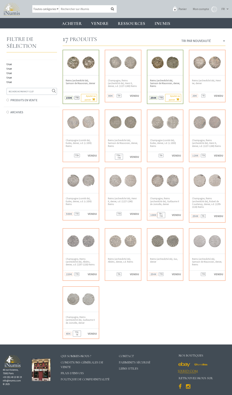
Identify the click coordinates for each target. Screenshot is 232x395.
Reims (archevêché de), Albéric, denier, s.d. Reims (120, 260)
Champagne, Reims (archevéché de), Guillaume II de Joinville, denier (80, 320)
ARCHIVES (16, 112)
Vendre (99, 23)
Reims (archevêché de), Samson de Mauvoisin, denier (80, 82)
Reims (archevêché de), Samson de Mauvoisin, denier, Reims (165, 83)
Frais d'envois (72, 373)
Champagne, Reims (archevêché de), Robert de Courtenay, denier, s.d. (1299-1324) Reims (206, 202)
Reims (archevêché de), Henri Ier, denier (206, 82)
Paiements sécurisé (134, 362)
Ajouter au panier (90, 98)
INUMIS (162, 23)
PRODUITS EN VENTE (24, 100)
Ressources (131, 23)
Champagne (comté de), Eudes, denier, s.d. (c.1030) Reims (79, 143)
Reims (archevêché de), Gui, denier (164, 260)
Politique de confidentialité (85, 379)
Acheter (72, 23)
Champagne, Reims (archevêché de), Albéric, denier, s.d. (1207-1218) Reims (80, 262)
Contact (126, 356)
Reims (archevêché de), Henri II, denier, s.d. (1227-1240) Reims (122, 201)
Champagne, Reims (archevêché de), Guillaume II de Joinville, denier (164, 201)
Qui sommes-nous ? (76, 356)
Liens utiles (128, 368)
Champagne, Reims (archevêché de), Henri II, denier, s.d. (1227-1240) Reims (122, 83)
